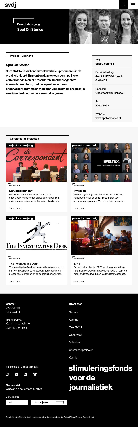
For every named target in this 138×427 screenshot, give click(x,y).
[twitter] (16, 374)
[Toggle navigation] (133, 4)
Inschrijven (40, 402)
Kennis (73, 357)
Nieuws (73, 312)
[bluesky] (35, 374)
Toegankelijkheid (88, 417)
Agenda (73, 319)
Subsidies (74, 342)
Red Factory (65, 417)
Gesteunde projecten (81, 350)
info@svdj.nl (13, 312)
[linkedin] (25, 374)
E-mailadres (13, 397)
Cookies (79, 417)
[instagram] (7, 374)
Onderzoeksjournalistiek (109, 93)
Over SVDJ (75, 327)
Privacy (72, 417)
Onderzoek (75, 334)
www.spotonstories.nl (108, 118)
